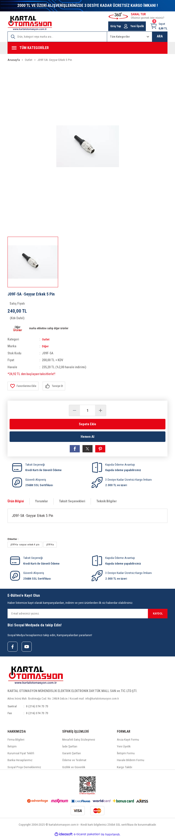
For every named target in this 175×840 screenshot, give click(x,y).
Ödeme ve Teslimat (74, 762)
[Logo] (30, 23)
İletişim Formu (126, 755)
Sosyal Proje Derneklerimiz (24, 769)
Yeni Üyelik (124, 749)
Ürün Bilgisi (16, 503)
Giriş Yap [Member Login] (115, 26)
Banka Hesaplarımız (20, 762)
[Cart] (158, 26)
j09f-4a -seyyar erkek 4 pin (24, 546)
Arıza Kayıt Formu (128, 742)
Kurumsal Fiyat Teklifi (21, 755)
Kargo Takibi (124, 769)
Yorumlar (41, 503)
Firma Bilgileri (16, 742)
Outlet (46, 339)
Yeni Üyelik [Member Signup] (137, 26)
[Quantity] (87, 410)
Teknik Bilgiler (106, 503)
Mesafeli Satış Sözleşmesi (78, 742)
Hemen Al (87, 437)
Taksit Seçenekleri (72, 503)
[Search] (57, 36)
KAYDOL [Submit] (158, 615)
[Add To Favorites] (24, 386)
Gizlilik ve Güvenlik (73, 769)
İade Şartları (69, 749)
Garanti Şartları (71, 755)
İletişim (12, 749)
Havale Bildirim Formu (130, 762)
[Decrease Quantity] (74, 410)
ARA (160, 36)
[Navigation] (87, 48)
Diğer (45, 346)
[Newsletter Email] (87, 615)
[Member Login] (126, 26)
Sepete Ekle (87, 424)
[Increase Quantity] (100, 410)
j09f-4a (50, 546)
